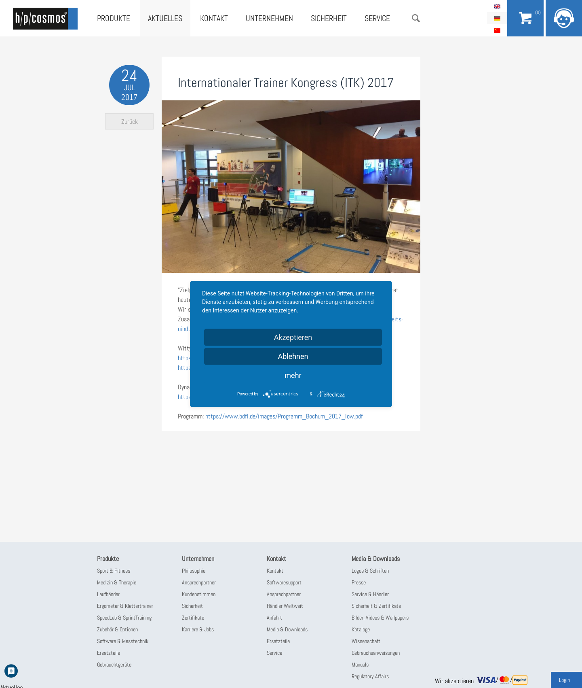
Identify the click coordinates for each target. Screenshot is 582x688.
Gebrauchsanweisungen (376, 652)
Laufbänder (108, 594)
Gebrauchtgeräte (114, 664)
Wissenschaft (366, 641)
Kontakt (214, 18)
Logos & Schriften (370, 570)
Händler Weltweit (285, 605)
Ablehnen (293, 356)
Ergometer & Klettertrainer (125, 605)
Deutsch (497, 18)
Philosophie (193, 570)
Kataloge (361, 629)
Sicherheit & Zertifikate (376, 605)
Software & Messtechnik (122, 641)
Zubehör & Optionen (117, 629)
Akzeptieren (293, 337)
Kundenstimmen (198, 594)
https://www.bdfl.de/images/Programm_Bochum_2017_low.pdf (284, 416)
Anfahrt (274, 617)
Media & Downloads (287, 629)
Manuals (360, 664)
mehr (293, 375)
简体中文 (497, 30)
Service (377, 18)
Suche (416, 18)
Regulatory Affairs (370, 676)
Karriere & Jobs (198, 629)
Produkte (113, 18)
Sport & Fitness (113, 570)
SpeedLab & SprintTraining (124, 617)
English (497, 6)
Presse (359, 582)
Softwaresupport (284, 582)
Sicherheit (329, 18)
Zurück (129, 121)
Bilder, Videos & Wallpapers (380, 617)
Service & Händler (370, 594)
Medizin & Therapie (116, 582)
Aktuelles (165, 18)
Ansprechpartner (199, 582)
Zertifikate (193, 617)
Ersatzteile (108, 652)
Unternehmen (269, 18)
